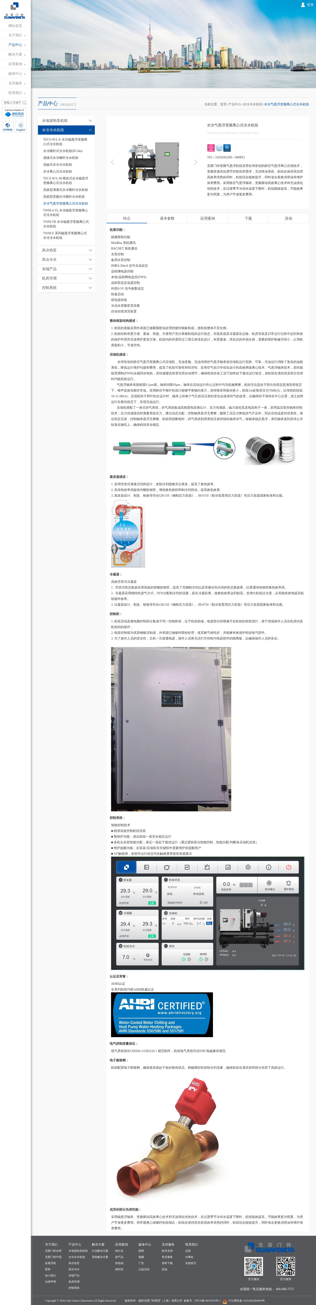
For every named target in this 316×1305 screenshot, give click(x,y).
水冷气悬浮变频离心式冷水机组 (286, 104)
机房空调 (74, 1281)
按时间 (119, 1269)
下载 (248, 218)
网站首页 (15, 26)
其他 (288, 218)
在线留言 (190, 1263)
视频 (141, 1257)
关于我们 (15, 35)
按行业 (119, 1250)
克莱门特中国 (53, 1257)
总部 (188, 1250)
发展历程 (50, 1263)
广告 (141, 1263)
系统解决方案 (100, 1257)
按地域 (119, 1263)
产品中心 (15, 45)
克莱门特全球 (53, 1250)
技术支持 (167, 1250)
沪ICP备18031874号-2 (207, 1300)
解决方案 (15, 54)
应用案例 (15, 64)
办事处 (189, 1257)
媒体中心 (15, 73)
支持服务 (15, 83)
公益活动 (143, 1269)
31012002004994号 (253, 1300)
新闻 (141, 1250)
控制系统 (74, 1287)
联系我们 (15, 93)
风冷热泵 (74, 1263)
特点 (126, 218)
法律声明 (50, 1281)
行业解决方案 (100, 1250)
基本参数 (167, 218)
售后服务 (167, 1257)
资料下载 (167, 1263)
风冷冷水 (74, 1269)
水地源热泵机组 (78, 1250)
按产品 (119, 1257)
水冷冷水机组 (252, 104)
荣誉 (47, 1269)
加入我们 (50, 1275)
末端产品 (74, 1275)
